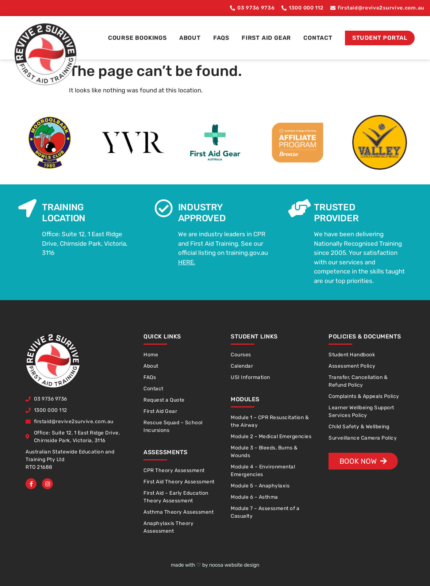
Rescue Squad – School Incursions (173, 426)
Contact (318, 37)
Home (150, 355)
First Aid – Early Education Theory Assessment (175, 497)
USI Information (250, 377)
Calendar (242, 366)
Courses (241, 355)
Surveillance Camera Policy (363, 438)
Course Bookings (137, 37)
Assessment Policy (352, 366)
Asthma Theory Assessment (178, 512)
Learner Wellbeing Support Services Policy (361, 411)
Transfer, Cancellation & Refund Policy (358, 381)
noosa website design (234, 565)
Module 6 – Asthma (254, 497)
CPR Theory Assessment (174, 470)
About (190, 37)
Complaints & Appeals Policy (364, 396)
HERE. (186, 262)
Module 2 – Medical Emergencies (271, 436)
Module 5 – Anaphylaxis (260, 486)
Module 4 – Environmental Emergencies (263, 471)
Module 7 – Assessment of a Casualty (265, 512)
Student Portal (379, 37)
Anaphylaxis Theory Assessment (168, 527)
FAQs (221, 37)
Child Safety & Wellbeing (359, 427)
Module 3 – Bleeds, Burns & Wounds (264, 452)
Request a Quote (164, 400)
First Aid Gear (266, 37)
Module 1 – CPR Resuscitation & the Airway (270, 421)
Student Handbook (352, 355)
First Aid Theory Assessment (179, 482)
